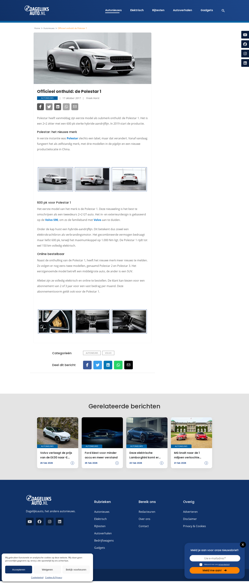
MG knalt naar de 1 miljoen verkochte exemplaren (187, 455)
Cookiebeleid (37, 577)
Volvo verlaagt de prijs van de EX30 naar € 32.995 (56, 455)
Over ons (144, 519)
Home (37, 28)
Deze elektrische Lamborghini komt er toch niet (144, 455)
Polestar (72, 138)
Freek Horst (92, 98)
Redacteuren (147, 512)
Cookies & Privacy (53, 577)
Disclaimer (190, 519)
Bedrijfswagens (104, 540)
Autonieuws (113, 10)
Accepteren (18, 569)
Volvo (97, 220)
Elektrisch (137, 10)
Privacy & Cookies (194, 526)
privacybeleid (223, 564)
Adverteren (190, 512)
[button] (221, 10)
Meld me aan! (215, 570)
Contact (144, 526)
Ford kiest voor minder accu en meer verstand (101, 455)
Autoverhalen (182, 10)
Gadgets (207, 10)
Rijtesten (158, 10)
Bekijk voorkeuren (76, 569)
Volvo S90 (51, 220)
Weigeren (47, 569)
